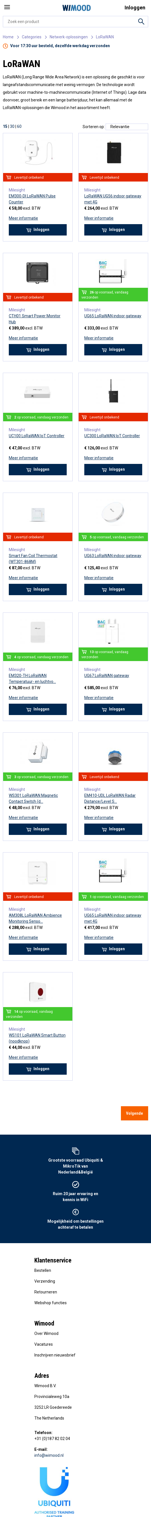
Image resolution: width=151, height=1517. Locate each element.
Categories (31, 37)
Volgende (134, 1113)
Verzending (44, 1281)
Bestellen (42, 1270)
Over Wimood (46, 1333)
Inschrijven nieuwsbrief (55, 1355)
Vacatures (43, 1344)
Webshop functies (50, 1303)
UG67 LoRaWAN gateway (106, 675)
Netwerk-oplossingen (69, 37)
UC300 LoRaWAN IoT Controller (112, 436)
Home (8, 37)
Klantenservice (53, 1260)
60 (19, 126)
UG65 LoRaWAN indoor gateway (112, 316)
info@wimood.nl (49, 1455)
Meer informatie (23, 218)
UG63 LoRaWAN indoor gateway (112, 555)
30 (12, 126)
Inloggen (37, 229)
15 (5, 126)
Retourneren (45, 1292)
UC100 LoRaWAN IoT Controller (36, 436)
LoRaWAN (105, 37)
